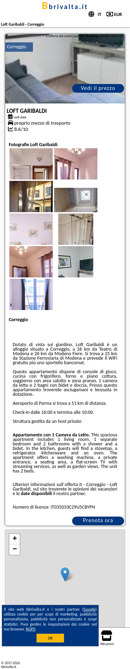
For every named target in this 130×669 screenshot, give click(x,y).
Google (90, 609)
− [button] (14, 549)
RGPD (31, 629)
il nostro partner (69, 493)
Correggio (16, 47)
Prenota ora (98, 520)
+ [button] (14, 539)
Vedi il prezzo (98, 88)
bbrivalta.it (65, 6)
